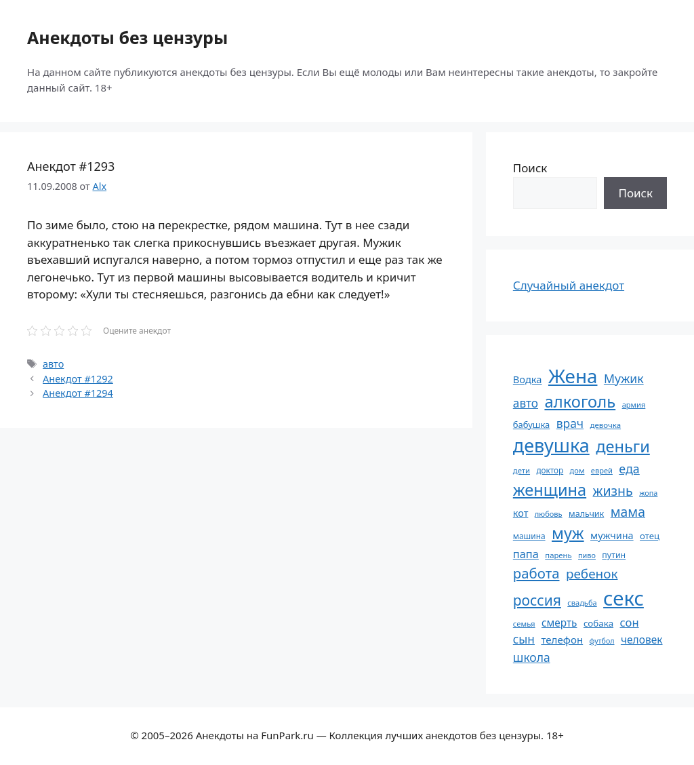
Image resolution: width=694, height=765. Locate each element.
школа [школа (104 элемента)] (531, 657)
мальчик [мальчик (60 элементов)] (586, 513)
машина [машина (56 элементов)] (529, 535)
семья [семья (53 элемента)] (524, 624)
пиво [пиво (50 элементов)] (587, 555)
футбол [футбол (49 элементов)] (602, 641)
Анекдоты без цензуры (127, 37)
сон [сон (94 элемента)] (629, 622)
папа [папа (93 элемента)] (526, 554)
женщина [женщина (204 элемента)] (549, 490)
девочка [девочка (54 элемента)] (605, 425)
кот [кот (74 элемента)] (521, 513)
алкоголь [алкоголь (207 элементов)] (579, 401)
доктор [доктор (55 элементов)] (549, 470)
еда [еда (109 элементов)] (629, 468)
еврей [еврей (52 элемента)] (602, 470)
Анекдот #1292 (78, 378)
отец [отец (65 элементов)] (649, 536)
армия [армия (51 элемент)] (634, 404)
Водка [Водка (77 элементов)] (527, 379)
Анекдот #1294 (78, 393)
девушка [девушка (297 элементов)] (551, 445)
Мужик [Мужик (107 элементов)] (624, 378)
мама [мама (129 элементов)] (628, 512)
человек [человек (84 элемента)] (642, 639)
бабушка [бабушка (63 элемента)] (531, 424)
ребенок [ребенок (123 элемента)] (592, 574)
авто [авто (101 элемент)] (525, 403)
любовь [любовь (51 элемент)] (549, 514)
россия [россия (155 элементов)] (537, 600)
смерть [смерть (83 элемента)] (559, 622)
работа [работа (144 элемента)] (536, 573)
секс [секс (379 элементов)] (623, 598)
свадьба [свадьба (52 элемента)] (581, 602)
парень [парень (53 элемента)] (558, 555)
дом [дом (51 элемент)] (577, 470)
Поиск (530, 168)
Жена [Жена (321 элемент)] (573, 376)
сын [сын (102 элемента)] (524, 639)
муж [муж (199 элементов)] (568, 533)
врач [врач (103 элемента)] (570, 423)
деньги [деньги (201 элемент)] (623, 446)
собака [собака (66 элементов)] (598, 623)
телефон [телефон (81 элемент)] (562, 639)
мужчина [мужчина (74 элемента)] (612, 535)
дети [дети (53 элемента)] (521, 470)
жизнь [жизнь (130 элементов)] (613, 491)
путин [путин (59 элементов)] (614, 555)
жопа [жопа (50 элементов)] (648, 493)
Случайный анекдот (568, 285)
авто (53, 363)
